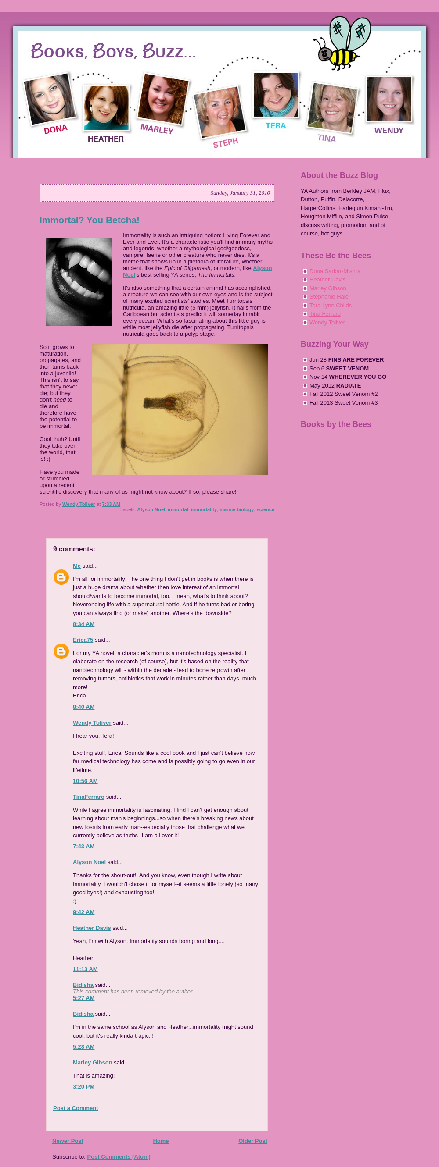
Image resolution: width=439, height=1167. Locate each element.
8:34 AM (83, 624)
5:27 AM (83, 998)
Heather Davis (92, 928)
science (265, 509)
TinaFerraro (88, 796)
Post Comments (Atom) (119, 1156)
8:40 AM (83, 707)
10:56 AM (85, 781)
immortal (178, 509)
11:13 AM (85, 969)
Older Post (252, 1141)
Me (77, 565)
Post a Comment (75, 1108)
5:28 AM (83, 1046)
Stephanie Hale (329, 296)
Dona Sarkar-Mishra (334, 271)
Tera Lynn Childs (330, 305)
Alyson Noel (151, 509)
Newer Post (67, 1141)
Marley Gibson (92, 1062)
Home (161, 1141)
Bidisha (83, 985)
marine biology (237, 509)
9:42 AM (83, 912)
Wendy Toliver (92, 722)
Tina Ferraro (325, 313)
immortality (204, 509)
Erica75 (83, 640)
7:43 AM (83, 846)
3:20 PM (83, 1086)
